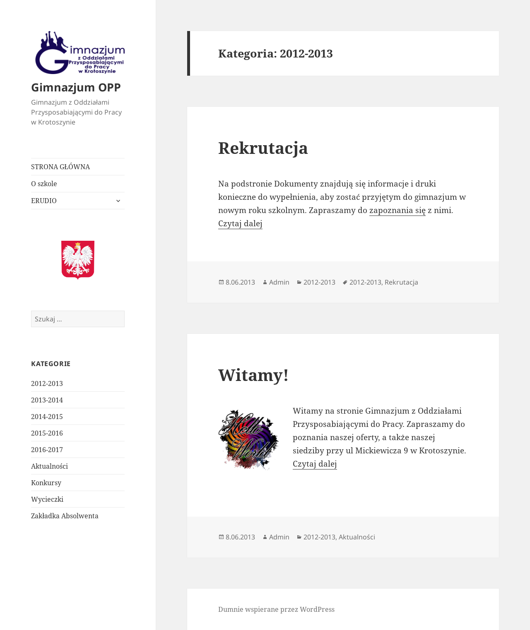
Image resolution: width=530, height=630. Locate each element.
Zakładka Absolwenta (65, 515)
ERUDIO (44, 200)
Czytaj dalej (240, 223)
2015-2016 (47, 433)
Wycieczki (47, 499)
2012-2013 (47, 383)
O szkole (44, 183)
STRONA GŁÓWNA (60, 166)
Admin (279, 282)
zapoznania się (397, 210)
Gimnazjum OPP (76, 87)
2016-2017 (47, 449)
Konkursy (46, 482)
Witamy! (253, 375)
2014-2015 (47, 416)
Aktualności (49, 466)
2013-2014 (47, 400)
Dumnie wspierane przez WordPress (276, 609)
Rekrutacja (263, 147)
